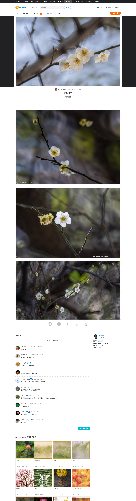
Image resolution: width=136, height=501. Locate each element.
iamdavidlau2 (25, 379)
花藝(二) (56, 488)
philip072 (24, 346)
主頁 (16, 13)
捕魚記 (37, 488)
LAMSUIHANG (61, 89)
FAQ (58, 13)
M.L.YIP (23, 403)
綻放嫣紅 (18, 488)
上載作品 (115, 13)
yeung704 (24, 363)
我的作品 (38, 14)
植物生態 (100, 341)
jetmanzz (24, 371)
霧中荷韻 (37, 460)
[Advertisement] (68, 104)
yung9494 (24, 411)
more (41, 437)
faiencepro (24, 354)
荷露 (17, 460)
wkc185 (23, 387)
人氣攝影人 (26, 13)
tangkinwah (24, 419)
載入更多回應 (84, 428)
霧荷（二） (57, 460)
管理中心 (49, 13)
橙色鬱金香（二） (78, 488)
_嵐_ (22, 395)
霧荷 (74, 460)
